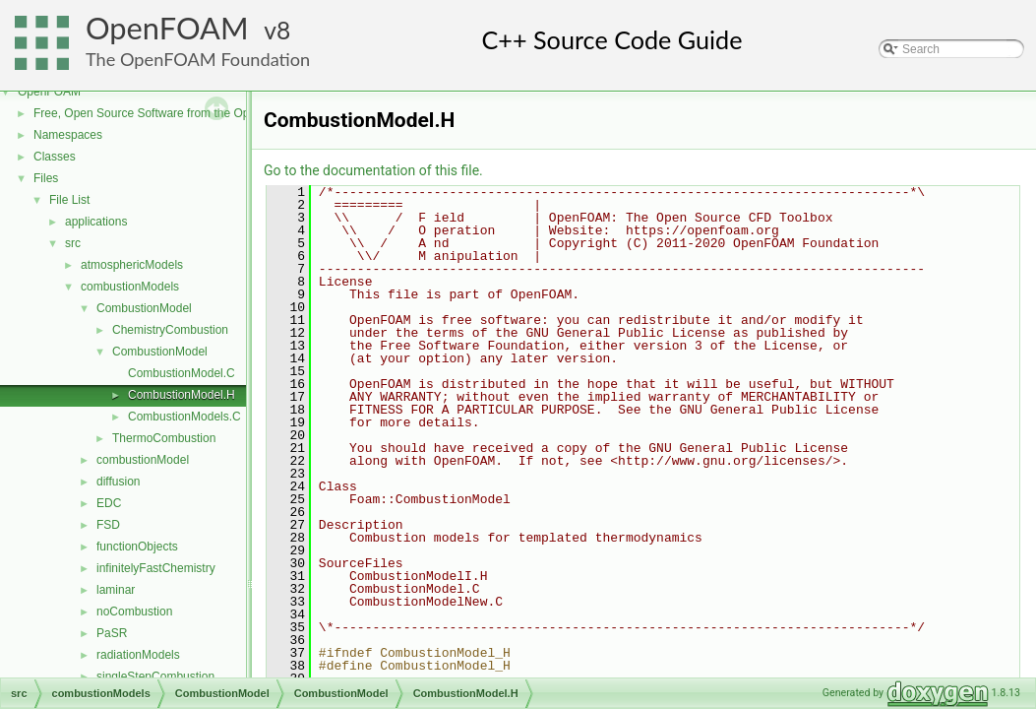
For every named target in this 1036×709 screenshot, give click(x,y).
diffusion (118, 481)
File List (69, 200)
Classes (54, 156)
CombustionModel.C (181, 373)
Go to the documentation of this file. (373, 170)
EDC (108, 503)
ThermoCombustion (163, 438)
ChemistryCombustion (170, 330)
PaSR (111, 633)
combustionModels (130, 286)
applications (96, 221)
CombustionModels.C (184, 416)
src (73, 243)
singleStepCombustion (155, 676)
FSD (108, 525)
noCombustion (134, 611)
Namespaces (67, 135)
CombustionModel (144, 308)
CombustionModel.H (181, 395)
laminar (115, 590)
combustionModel (142, 460)
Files (45, 178)
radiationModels (138, 655)
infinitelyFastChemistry (155, 568)
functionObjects (137, 546)
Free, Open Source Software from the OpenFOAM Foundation (196, 113)
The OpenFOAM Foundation (198, 59)
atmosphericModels (132, 265)
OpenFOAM (167, 28)
